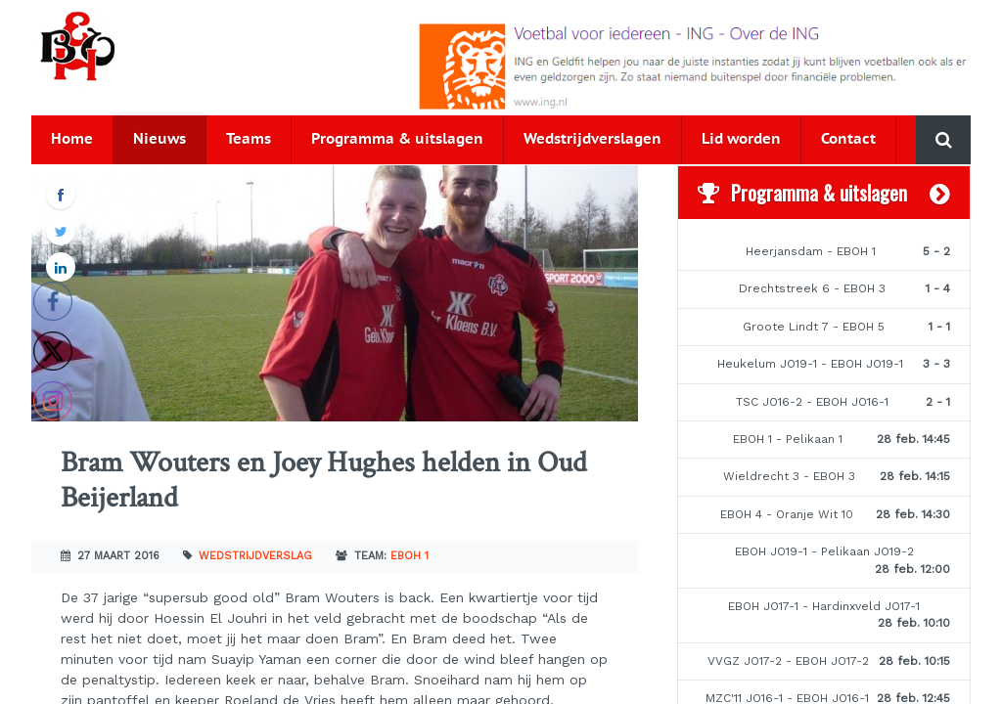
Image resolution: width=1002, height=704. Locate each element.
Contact (848, 139)
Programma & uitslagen (397, 139)
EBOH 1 (409, 556)
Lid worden (741, 139)
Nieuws (159, 139)
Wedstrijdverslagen (592, 139)
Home (72, 139)
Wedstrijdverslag (255, 556)
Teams (248, 139)
